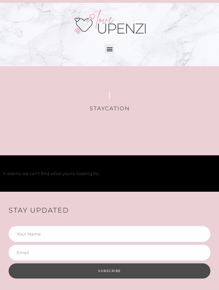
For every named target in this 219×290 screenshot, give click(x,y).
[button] (109, 49)
